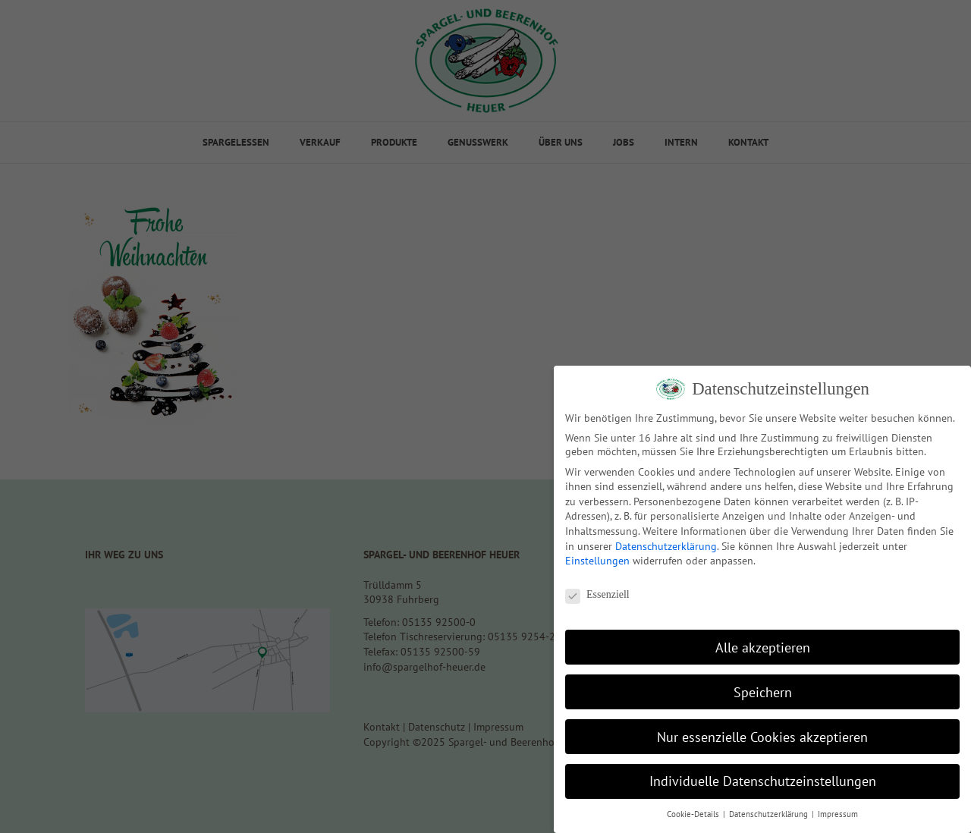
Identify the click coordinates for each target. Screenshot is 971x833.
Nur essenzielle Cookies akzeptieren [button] (762, 737)
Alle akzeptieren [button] (762, 647)
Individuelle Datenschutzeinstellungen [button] (762, 781)
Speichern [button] (763, 692)
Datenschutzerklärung (666, 546)
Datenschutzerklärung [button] (769, 814)
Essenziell (597, 595)
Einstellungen (597, 560)
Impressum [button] (838, 814)
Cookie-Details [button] (694, 814)
